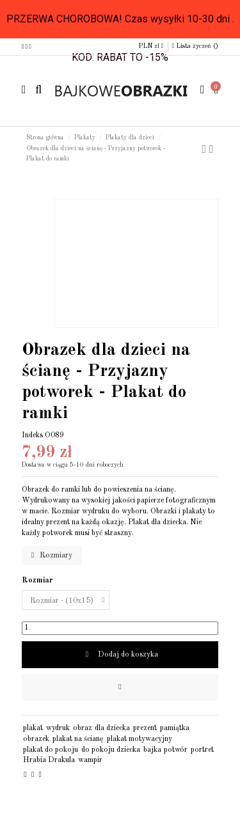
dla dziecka (112, 728)
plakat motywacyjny (139, 739)
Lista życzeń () (195, 46)
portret (202, 750)
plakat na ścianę (78, 739)
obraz (82, 728)
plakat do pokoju (50, 750)
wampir (90, 760)
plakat (33, 728)
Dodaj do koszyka (119, 654)
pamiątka (174, 728)
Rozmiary (51, 555)
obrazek (36, 739)
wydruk (58, 728)
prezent (145, 728)
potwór (176, 750)
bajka (152, 750)
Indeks (32, 435)
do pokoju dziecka (110, 750)
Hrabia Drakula (49, 760)
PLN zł (151, 46)
